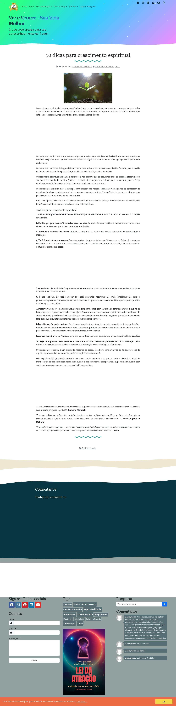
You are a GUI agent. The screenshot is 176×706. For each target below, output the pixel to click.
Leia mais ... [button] (82, 701)
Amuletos (67, 604)
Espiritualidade (89, 448)
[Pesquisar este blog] (139, 604)
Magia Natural (101, 614)
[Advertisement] (88, 135)
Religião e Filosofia (93, 619)
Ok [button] (164, 702)
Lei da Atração (85, 614)
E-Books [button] (72, 6)
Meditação (67, 619)
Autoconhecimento (85, 604)
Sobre (31, 6)
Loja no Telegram (88, 6)
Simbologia (69, 623)
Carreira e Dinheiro (72, 609)
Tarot (80, 623)
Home (24, 6)
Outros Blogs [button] (60, 6)
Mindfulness (79, 619)
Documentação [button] (43, 6)
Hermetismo (69, 614)
